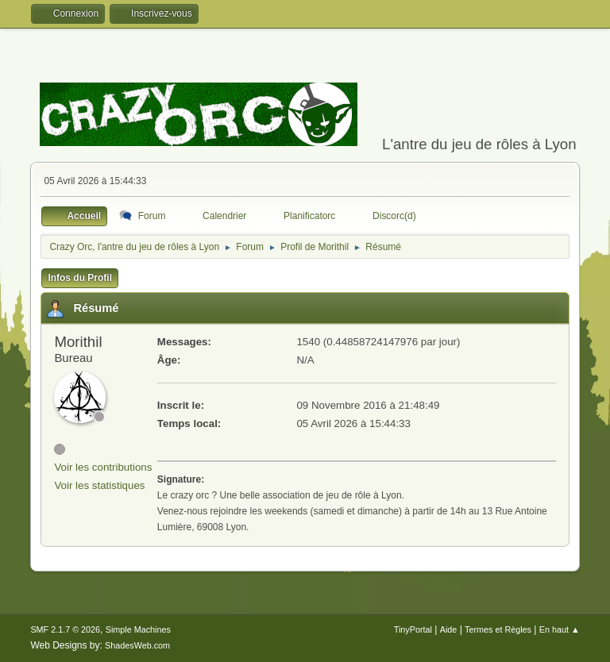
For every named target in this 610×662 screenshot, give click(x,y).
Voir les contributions (103, 467)
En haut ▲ (559, 629)
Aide (449, 629)
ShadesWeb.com (137, 645)
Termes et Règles (498, 629)
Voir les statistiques (99, 485)
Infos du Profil (80, 277)
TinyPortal (413, 629)
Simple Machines (138, 629)
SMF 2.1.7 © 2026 (65, 629)
